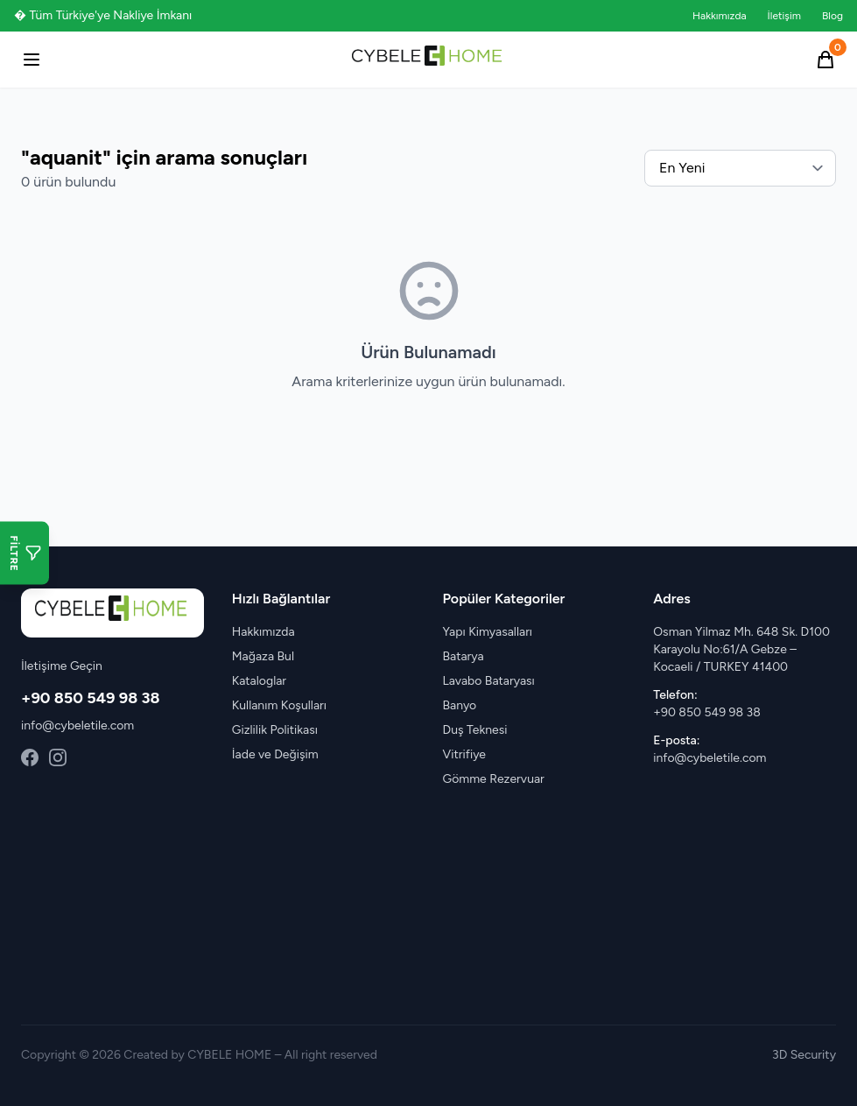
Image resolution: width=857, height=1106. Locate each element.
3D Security (804, 1054)
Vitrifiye (464, 754)
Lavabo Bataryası (489, 680)
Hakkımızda (719, 16)
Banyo (460, 705)
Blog (832, 16)
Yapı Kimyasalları (488, 631)
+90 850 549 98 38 (90, 698)
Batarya (463, 656)
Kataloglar (259, 680)
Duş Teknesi (475, 729)
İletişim (784, 16)
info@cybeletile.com (77, 725)
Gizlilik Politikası (275, 729)
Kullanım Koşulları (279, 705)
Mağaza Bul (263, 656)
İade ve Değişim (275, 754)
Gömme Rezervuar (493, 778)
